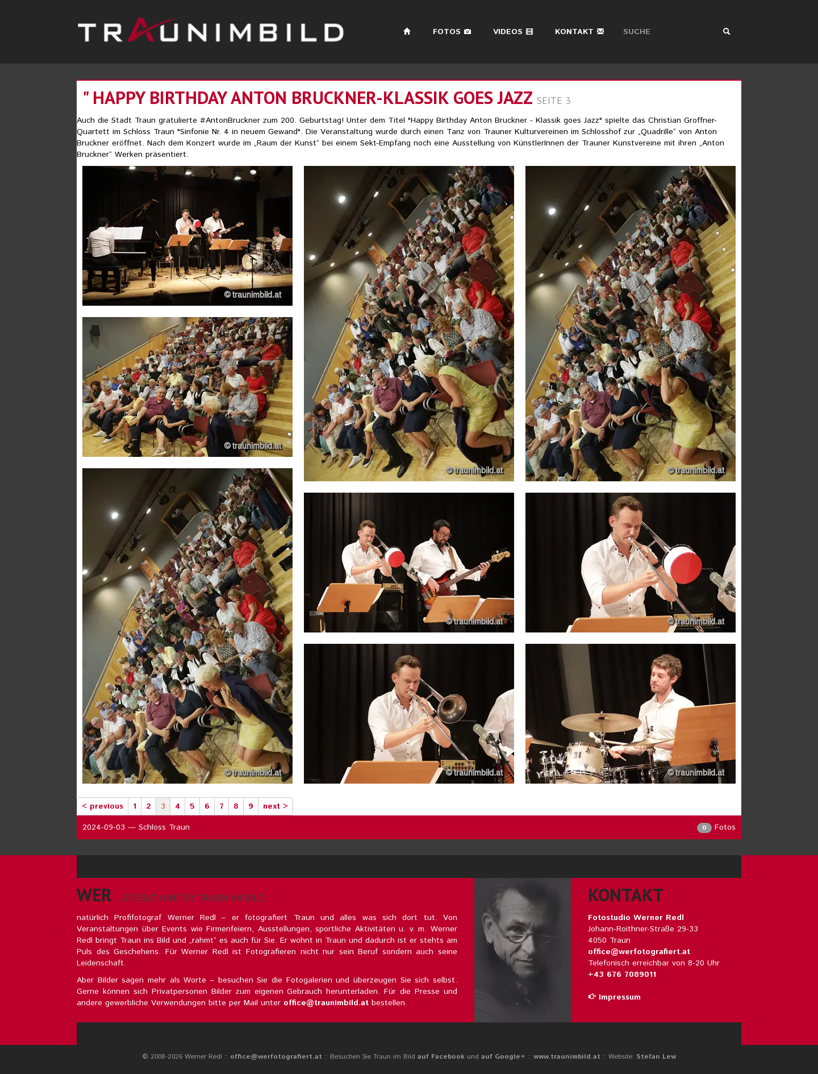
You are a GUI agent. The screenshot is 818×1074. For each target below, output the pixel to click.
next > (275, 806)
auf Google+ (503, 1056)
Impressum (614, 997)
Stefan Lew (656, 1056)
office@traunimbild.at (326, 1003)
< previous (102, 806)
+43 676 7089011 (622, 974)
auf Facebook (441, 1056)
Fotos (452, 32)
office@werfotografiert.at (639, 952)
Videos (513, 32)
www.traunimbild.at (566, 1056)
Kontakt (579, 32)
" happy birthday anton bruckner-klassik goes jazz (307, 97)
